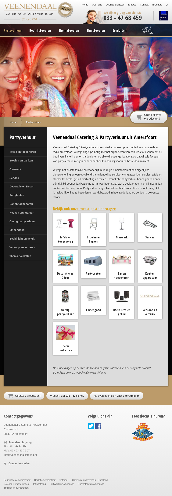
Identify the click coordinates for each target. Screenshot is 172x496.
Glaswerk (15, 169)
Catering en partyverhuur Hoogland (90, 480)
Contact (144, 4)
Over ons (97, 4)
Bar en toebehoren (21, 203)
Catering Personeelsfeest (16, 484)
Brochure (157, 4)
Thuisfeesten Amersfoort (16, 488)
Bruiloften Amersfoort (45, 480)
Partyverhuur (13, 30)
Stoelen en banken (21, 160)
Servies (14, 177)
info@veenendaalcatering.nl (20, 454)
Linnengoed (16, 229)
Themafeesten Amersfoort (91, 484)
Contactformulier (19, 463)
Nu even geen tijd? (116, 395)
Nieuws (132, 4)
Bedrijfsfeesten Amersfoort (17, 480)
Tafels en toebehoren (22, 151)
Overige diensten (115, 4)
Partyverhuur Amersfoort (62, 484)
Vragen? (67, 395)
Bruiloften (119, 30)
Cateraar (63, 480)
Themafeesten (69, 30)
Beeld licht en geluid (22, 238)
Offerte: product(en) (28, 395)
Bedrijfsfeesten (40, 30)
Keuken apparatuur (21, 212)
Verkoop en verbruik (22, 247)
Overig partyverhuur (22, 221)
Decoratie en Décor (21, 186)
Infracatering (39, 484)
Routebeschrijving (20, 442)
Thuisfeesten (96, 30)
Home (85, 4)
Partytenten (16, 195)
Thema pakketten (20, 256)
